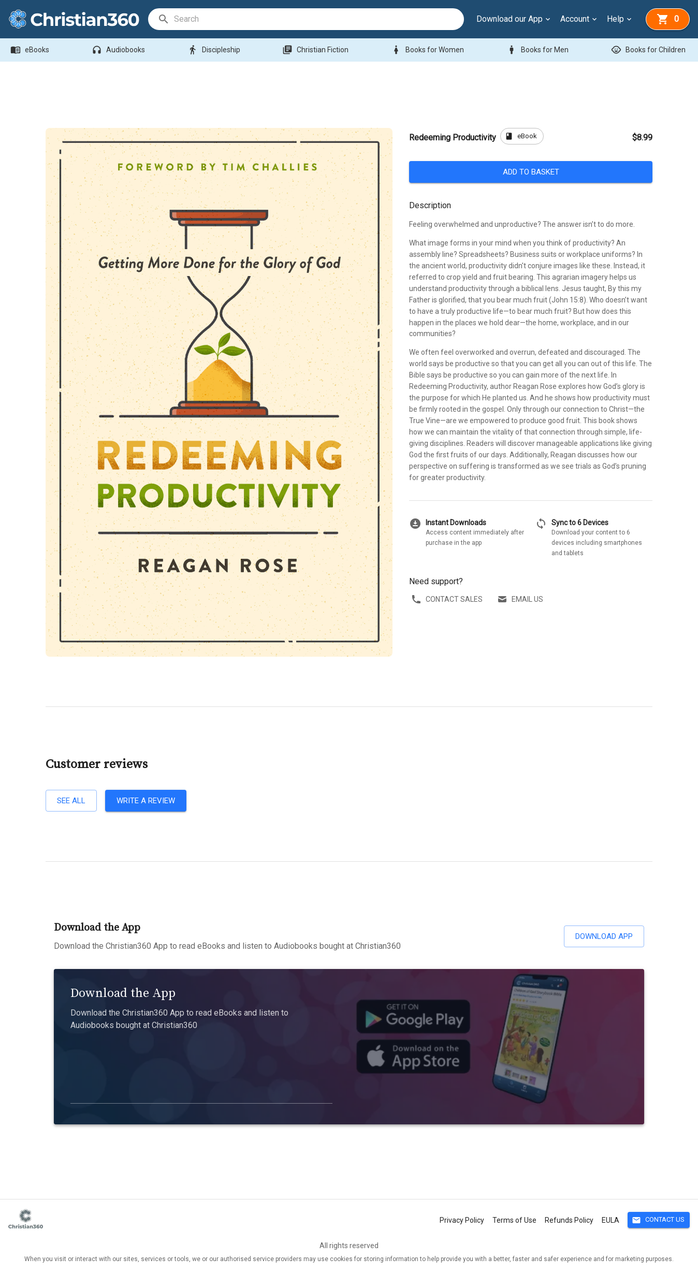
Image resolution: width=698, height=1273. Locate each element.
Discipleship (214, 50)
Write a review (145, 801)
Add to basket (530, 172)
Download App (604, 936)
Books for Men (538, 50)
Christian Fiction (316, 50)
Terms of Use (514, 1220)
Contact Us (659, 1220)
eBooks (30, 50)
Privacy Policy (462, 1220)
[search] (318, 19)
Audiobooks (119, 50)
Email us (521, 599)
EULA (610, 1220)
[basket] (668, 19)
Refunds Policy (569, 1220)
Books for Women (428, 50)
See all (71, 800)
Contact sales (448, 599)
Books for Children (649, 50)
